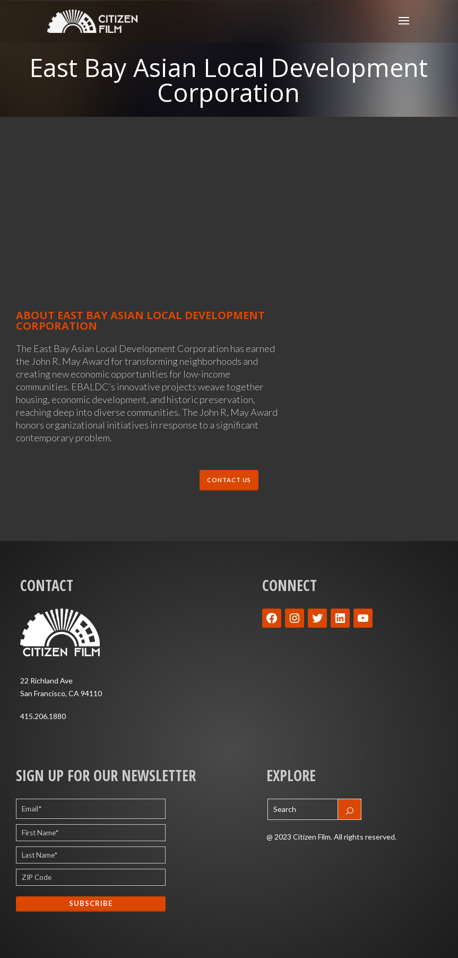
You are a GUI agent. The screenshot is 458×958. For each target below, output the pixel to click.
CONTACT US (229, 479)
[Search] (350, 809)
